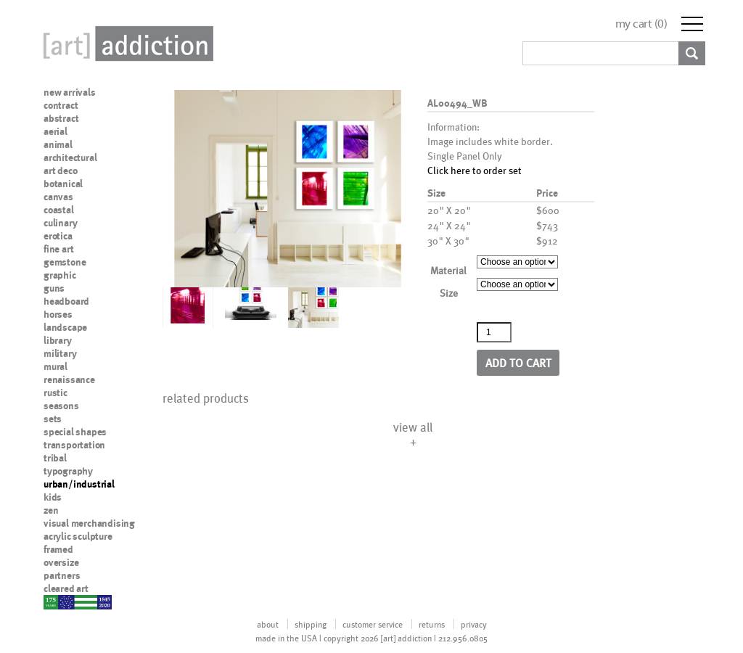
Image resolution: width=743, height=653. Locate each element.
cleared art (66, 588)
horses (58, 314)
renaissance (69, 379)
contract (61, 105)
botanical (63, 183)
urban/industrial (79, 484)
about (268, 624)
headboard (66, 301)
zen (51, 510)
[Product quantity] (494, 332)
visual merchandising (89, 523)
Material (448, 270)
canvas (58, 196)
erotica (58, 236)
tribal (55, 458)
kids (53, 497)
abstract (61, 118)
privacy (474, 624)
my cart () (641, 23)
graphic (60, 275)
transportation (74, 445)
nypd (54, 601)
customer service (372, 624)
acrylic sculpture (78, 536)
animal (58, 144)
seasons (61, 405)
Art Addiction (125, 43)
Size (449, 293)
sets (53, 418)
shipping (311, 624)
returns (432, 624)
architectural (70, 157)
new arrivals (70, 92)
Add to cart (518, 362)
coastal (59, 209)
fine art (58, 249)
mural (55, 366)
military (60, 353)
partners (62, 575)
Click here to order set (474, 170)
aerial (55, 131)
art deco (60, 170)
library (58, 340)
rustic (55, 392)
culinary (60, 223)
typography (68, 471)
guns (54, 288)
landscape (65, 327)
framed (58, 549)
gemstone (65, 262)
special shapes (75, 432)
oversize (61, 562)
